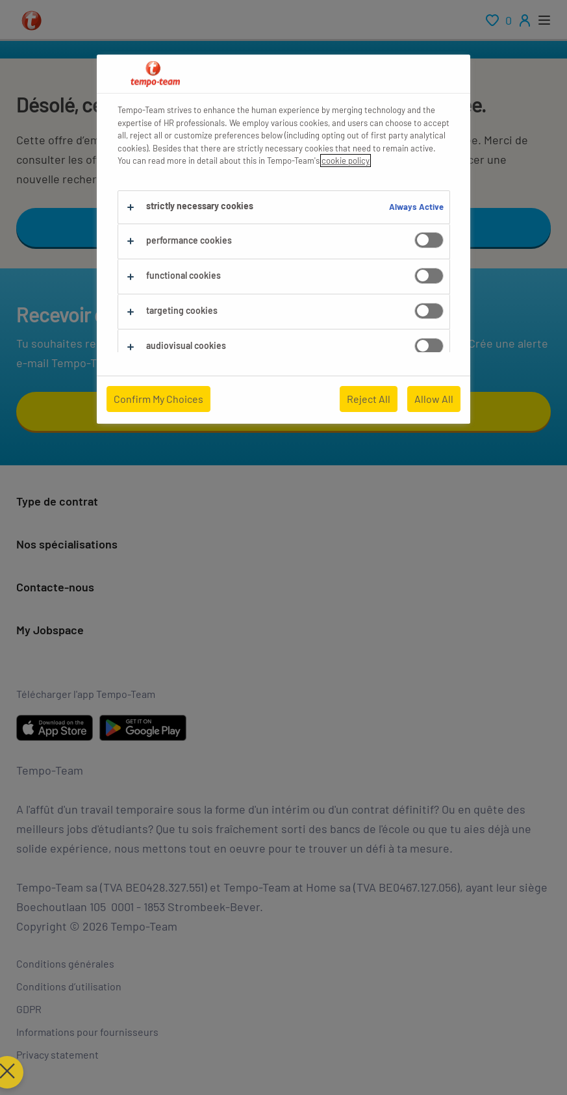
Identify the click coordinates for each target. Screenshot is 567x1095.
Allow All (433, 399)
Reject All (368, 399)
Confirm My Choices (158, 399)
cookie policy (345, 160)
